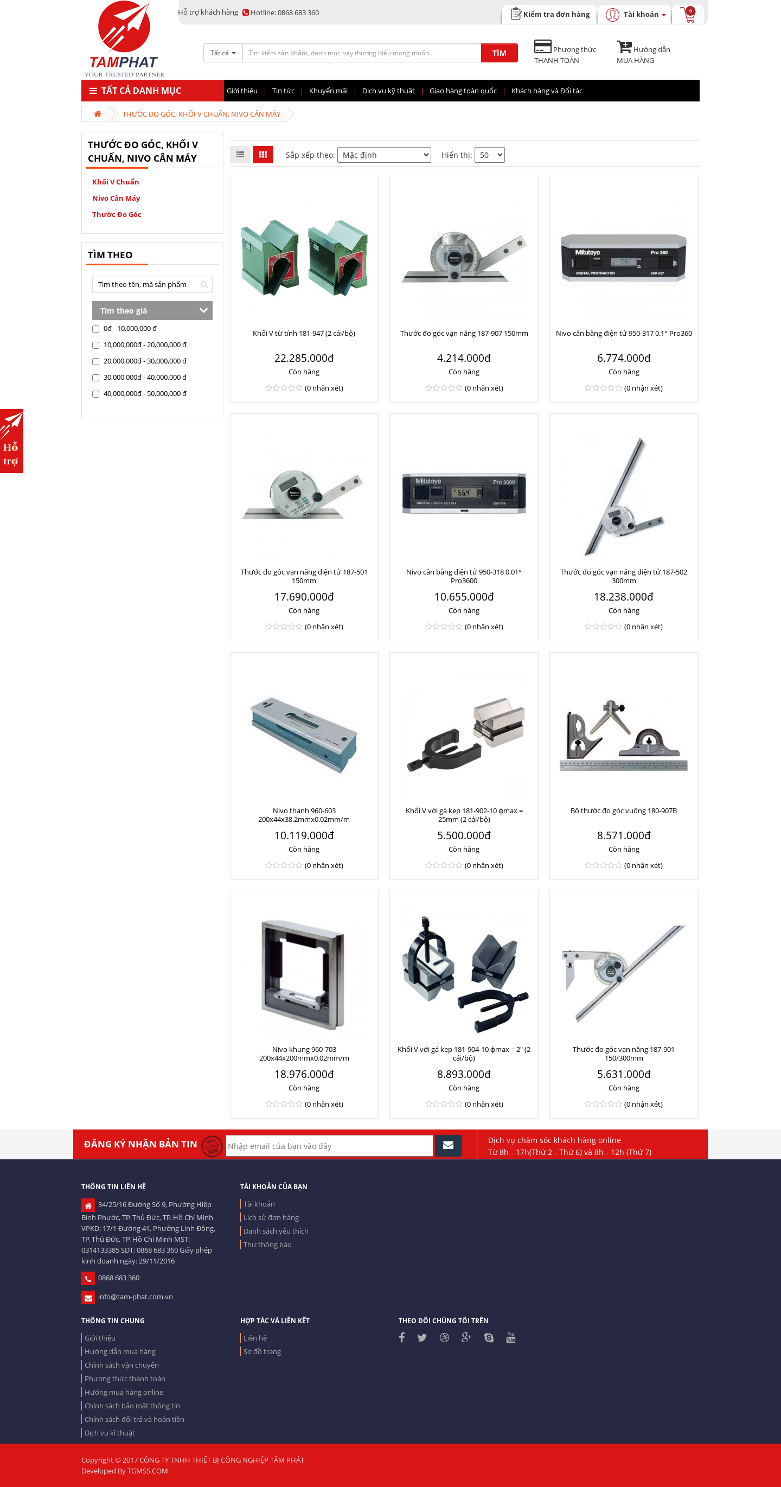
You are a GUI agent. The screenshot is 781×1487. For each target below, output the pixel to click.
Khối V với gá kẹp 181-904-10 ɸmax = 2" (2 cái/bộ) (464, 1053)
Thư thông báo (268, 1244)
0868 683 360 (280, 12)
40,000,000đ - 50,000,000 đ (139, 393)
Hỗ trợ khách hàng (208, 12)
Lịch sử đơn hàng (271, 1217)
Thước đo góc (117, 214)
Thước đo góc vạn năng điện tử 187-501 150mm (304, 576)
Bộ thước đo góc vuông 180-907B (624, 810)
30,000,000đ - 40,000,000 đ (139, 377)
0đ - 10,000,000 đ (124, 328)
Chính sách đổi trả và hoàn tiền (134, 1419)
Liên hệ (255, 1338)
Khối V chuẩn (115, 182)
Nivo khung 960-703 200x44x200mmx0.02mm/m (304, 1053)
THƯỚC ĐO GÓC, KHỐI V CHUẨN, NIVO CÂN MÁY (201, 114)
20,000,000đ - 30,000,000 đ (139, 361)
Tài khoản (259, 1204)
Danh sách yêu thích (276, 1231)
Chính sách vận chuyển (122, 1365)
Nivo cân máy (116, 198)
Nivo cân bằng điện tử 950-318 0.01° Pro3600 (464, 576)
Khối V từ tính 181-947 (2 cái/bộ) (304, 333)
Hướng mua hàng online (124, 1392)
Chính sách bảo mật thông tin (132, 1406)
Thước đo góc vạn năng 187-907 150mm (464, 333)
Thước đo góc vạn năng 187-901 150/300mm (624, 1053)
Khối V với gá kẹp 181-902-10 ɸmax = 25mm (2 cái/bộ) (464, 815)
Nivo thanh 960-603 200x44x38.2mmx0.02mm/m (304, 815)
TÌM (499, 53)
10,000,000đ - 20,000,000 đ (139, 344)
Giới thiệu (100, 1338)
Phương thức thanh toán (125, 1378)
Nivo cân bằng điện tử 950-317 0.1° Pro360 (624, 333)
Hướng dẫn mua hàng (120, 1351)
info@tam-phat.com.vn (127, 1296)
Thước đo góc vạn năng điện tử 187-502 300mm (623, 576)
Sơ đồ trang (262, 1351)
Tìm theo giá (123, 310)
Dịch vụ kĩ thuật (110, 1433)
